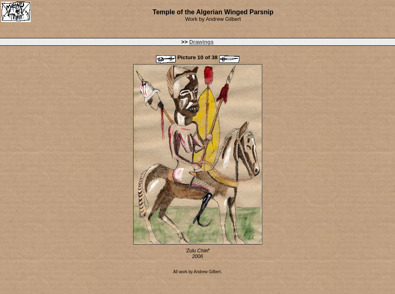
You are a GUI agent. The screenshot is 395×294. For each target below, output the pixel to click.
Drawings (201, 42)
